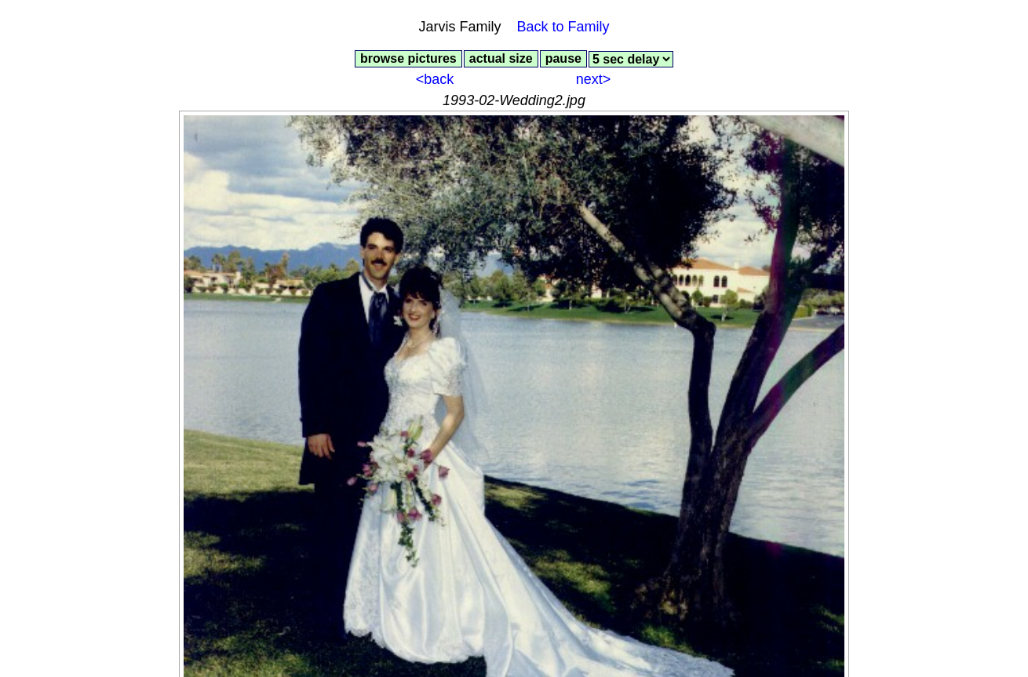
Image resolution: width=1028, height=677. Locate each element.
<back (435, 79)
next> (593, 79)
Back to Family (563, 27)
